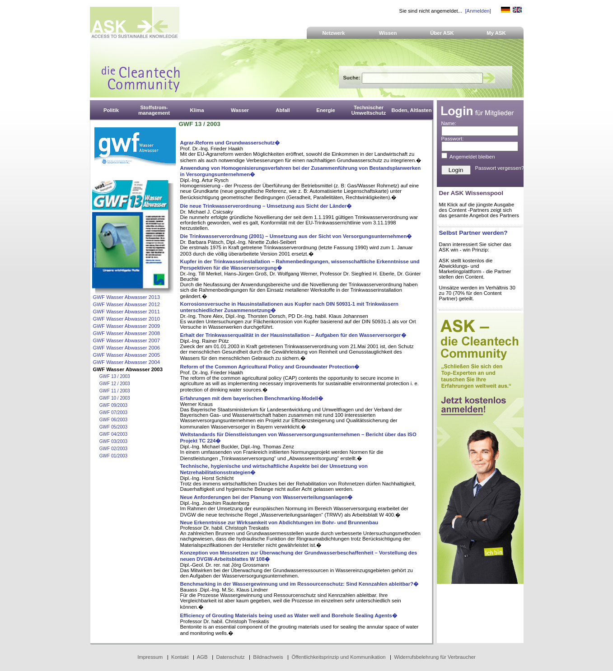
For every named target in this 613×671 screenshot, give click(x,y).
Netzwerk (334, 33)
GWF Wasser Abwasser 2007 (126, 340)
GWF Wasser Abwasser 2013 (126, 297)
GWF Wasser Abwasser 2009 (126, 326)
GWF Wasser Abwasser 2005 (126, 355)
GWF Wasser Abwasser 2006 (126, 347)
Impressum (150, 657)
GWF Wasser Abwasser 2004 (126, 362)
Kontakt (180, 657)
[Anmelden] (478, 11)
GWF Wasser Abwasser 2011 (126, 311)
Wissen (388, 33)
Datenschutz (230, 657)
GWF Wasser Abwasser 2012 (126, 304)
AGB (202, 657)
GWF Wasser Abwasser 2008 (126, 333)
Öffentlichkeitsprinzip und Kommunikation (338, 657)
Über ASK (442, 33)
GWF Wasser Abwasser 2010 (126, 319)
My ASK (496, 33)
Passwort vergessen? (499, 168)
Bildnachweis (268, 657)
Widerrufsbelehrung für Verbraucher (435, 657)
